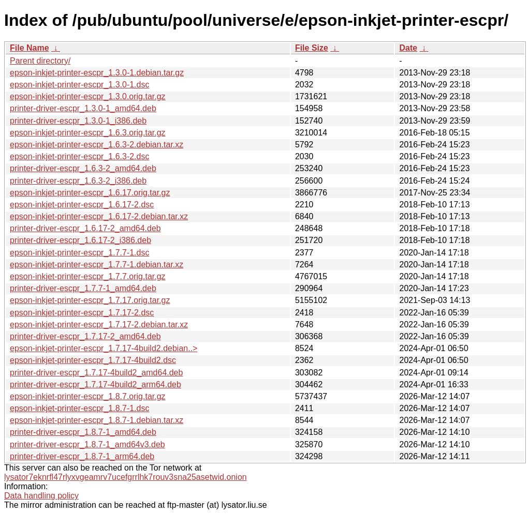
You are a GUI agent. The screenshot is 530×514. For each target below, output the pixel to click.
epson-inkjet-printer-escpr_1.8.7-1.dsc (79, 408)
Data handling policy (41, 495)
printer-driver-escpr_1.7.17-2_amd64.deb (85, 336)
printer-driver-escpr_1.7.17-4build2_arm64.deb (95, 384)
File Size (311, 47)
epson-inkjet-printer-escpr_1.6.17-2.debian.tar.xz (99, 216)
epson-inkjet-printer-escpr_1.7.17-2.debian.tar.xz (99, 324)
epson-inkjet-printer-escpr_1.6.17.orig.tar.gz (90, 192)
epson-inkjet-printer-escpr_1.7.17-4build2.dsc (93, 360)
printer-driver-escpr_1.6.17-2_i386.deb (80, 240)
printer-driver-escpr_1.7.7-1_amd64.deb (83, 288)
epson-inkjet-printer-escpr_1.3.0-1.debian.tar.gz (97, 72)
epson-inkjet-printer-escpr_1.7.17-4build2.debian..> (103, 348)
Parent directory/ (40, 60)
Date (408, 47)
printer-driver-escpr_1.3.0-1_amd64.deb (83, 108)
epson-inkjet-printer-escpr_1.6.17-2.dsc (82, 204)
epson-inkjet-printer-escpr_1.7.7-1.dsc (79, 252)
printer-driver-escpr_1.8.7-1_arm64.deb (82, 456)
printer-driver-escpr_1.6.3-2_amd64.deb (83, 168)
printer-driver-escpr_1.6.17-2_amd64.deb (85, 228)
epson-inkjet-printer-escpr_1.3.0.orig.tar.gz (88, 96)
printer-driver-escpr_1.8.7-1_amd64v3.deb (87, 444)
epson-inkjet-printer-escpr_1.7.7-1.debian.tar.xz (96, 264)
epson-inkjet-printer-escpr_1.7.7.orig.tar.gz (88, 276)
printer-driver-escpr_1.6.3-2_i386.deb (78, 180)
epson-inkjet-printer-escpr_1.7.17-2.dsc (82, 312)
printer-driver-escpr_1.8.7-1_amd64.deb (83, 432)
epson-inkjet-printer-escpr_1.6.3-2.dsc (79, 156)
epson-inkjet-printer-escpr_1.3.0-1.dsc (79, 84)
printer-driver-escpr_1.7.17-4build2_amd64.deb (96, 372)
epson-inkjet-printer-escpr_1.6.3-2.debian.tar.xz (96, 144)
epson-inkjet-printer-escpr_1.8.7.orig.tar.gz (88, 396)
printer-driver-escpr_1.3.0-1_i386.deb (78, 120)
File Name (29, 47)
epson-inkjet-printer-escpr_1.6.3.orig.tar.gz (88, 132)
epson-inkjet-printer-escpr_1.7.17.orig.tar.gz (90, 300)
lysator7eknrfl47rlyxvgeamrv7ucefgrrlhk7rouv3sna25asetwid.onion (125, 477)
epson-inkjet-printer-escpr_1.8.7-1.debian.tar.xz (96, 420)
